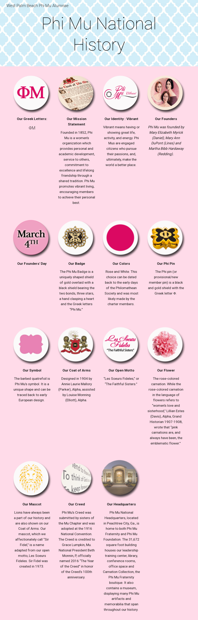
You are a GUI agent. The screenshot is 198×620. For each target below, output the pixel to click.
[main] (99, 34)
